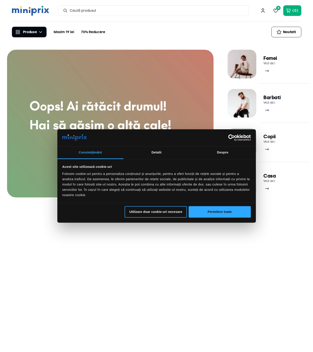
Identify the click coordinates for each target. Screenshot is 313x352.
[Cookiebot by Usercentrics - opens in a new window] (231, 137)
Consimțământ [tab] (90, 152)
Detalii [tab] (157, 152)
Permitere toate (220, 212)
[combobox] (153, 10)
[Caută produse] (65, 11)
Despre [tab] (222, 152)
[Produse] (29, 32)
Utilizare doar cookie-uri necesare (155, 212)
